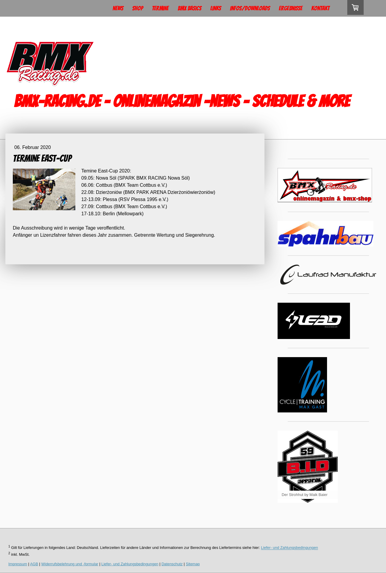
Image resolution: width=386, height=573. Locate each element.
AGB (34, 564)
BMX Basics (189, 8)
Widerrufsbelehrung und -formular (69, 564)
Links (215, 8)
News (118, 8)
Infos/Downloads (250, 8)
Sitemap (193, 564)
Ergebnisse (290, 8)
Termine (160, 8)
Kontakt (320, 8)
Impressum (17, 564)
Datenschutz (172, 564)
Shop (137, 8)
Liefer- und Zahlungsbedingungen (289, 548)
